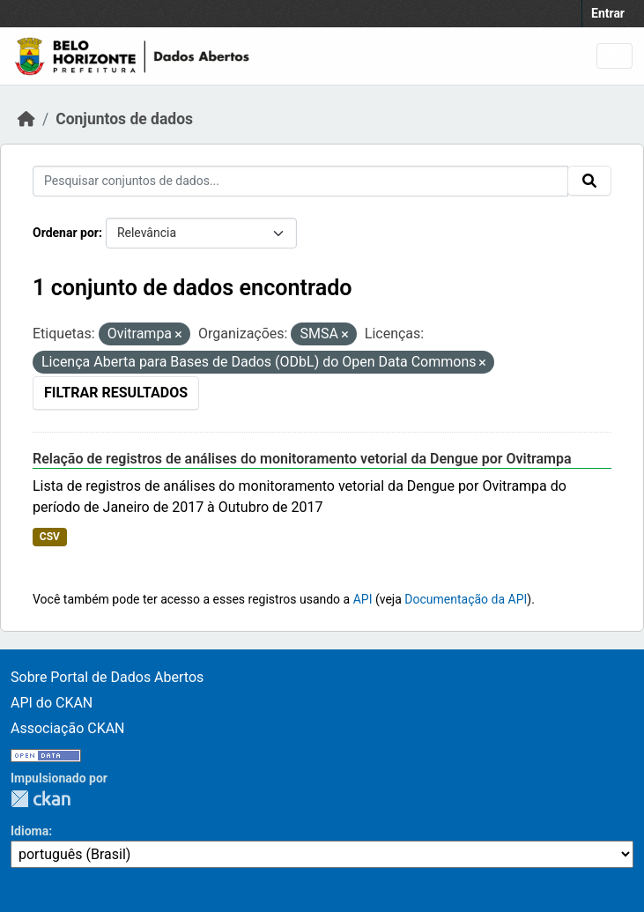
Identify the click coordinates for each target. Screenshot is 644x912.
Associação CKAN (68, 728)
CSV (50, 536)
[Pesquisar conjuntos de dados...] (300, 181)
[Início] (26, 119)
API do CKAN (52, 702)
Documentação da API (465, 599)
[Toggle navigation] (614, 56)
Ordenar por (66, 233)
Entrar (608, 13)
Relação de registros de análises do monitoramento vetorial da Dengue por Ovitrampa (302, 458)
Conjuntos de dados (124, 119)
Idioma (29, 831)
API (363, 599)
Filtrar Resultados (116, 392)
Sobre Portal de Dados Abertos (107, 677)
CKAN (40, 799)
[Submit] (589, 181)
